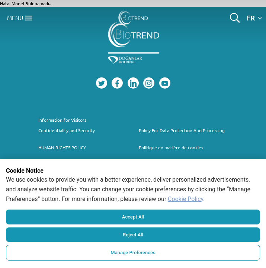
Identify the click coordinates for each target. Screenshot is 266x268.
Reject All (133, 234)
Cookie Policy (185, 198)
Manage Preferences (132, 252)
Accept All (133, 217)
